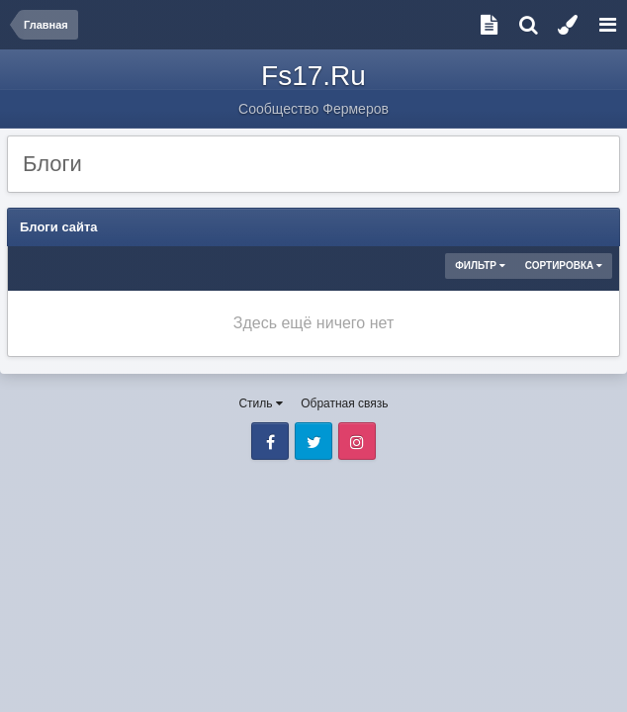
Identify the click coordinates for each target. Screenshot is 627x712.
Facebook (270, 441)
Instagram (357, 441)
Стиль (260, 403)
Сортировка (563, 265)
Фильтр (479, 265)
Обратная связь (344, 403)
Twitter (313, 441)
